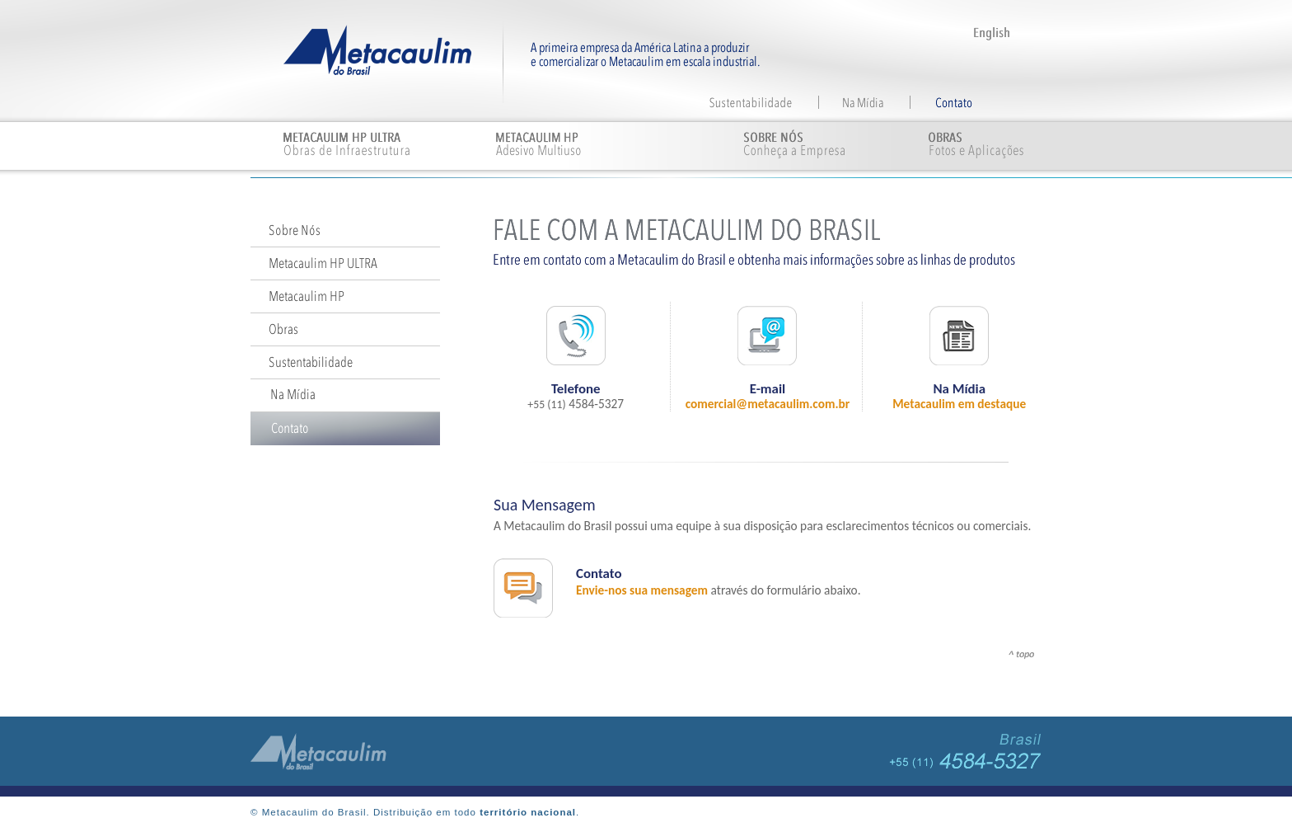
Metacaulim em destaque (959, 403)
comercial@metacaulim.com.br (768, 403)
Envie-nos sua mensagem (642, 590)
